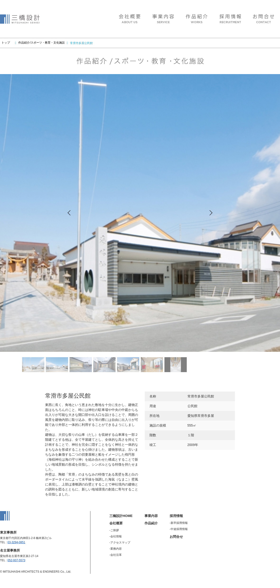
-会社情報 (115, 536)
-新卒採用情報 (179, 523)
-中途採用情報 (179, 529)
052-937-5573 (16, 560)
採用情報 (176, 516)
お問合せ (176, 537)
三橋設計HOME (121, 516)
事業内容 (151, 516)
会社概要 (116, 523)
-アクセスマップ (119, 542)
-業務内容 (115, 548)
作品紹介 (151, 523)
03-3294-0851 (16, 542)
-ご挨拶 (114, 530)
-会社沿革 (115, 555)
